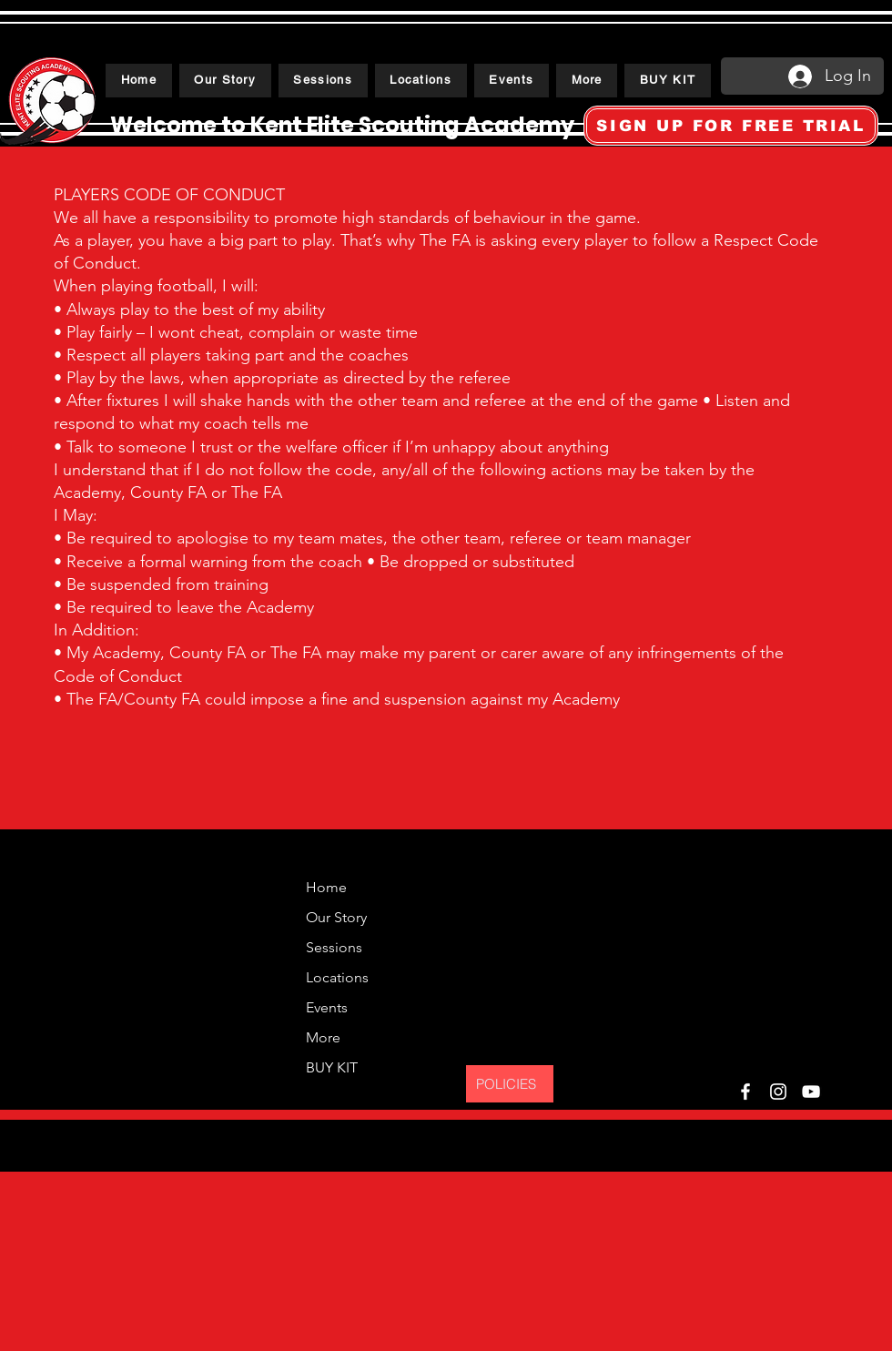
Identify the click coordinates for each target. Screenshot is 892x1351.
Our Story (334, 917)
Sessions (334, 947)
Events (327, 1007)
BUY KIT (332, 1067)
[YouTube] (811, 1091)
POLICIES (506, 1083)
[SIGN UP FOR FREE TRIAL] (730, 126)
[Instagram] (778, 1091)
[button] (323, 80)
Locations (334, 977)
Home (326, 887)
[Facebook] (745, 1091)
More (323, 1037)
